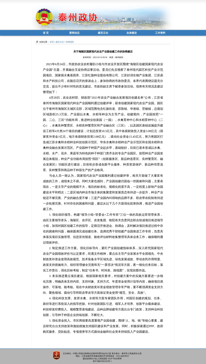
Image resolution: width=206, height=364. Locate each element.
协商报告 (70, 42)
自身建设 (131, 32)
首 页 (46, 32)
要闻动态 (74, 32)
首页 (52, 42)
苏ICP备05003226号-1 (102, 361)
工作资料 (160, 32)
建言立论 (103, 32)
